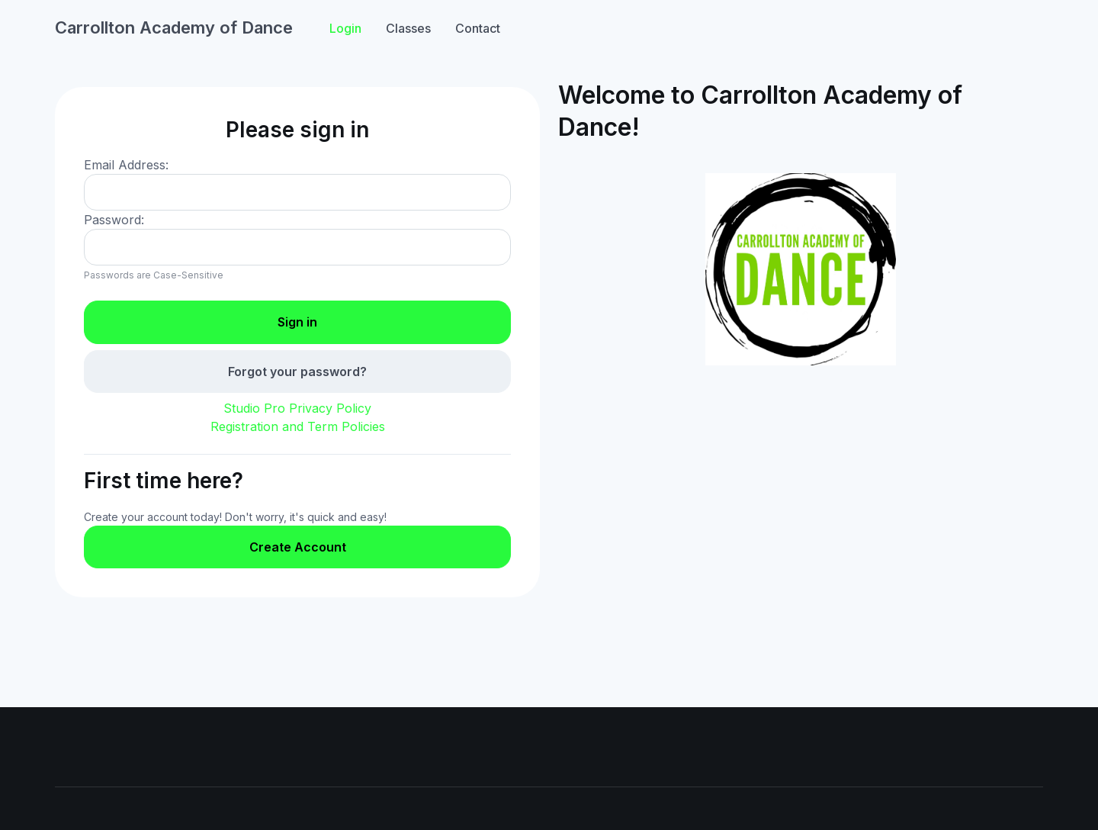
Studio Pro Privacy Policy (297, 408)
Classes (408, 28)
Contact (477, 28)
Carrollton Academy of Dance (174, 27)
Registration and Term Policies (297, 426)
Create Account (297, 547)
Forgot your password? (297, 371)
